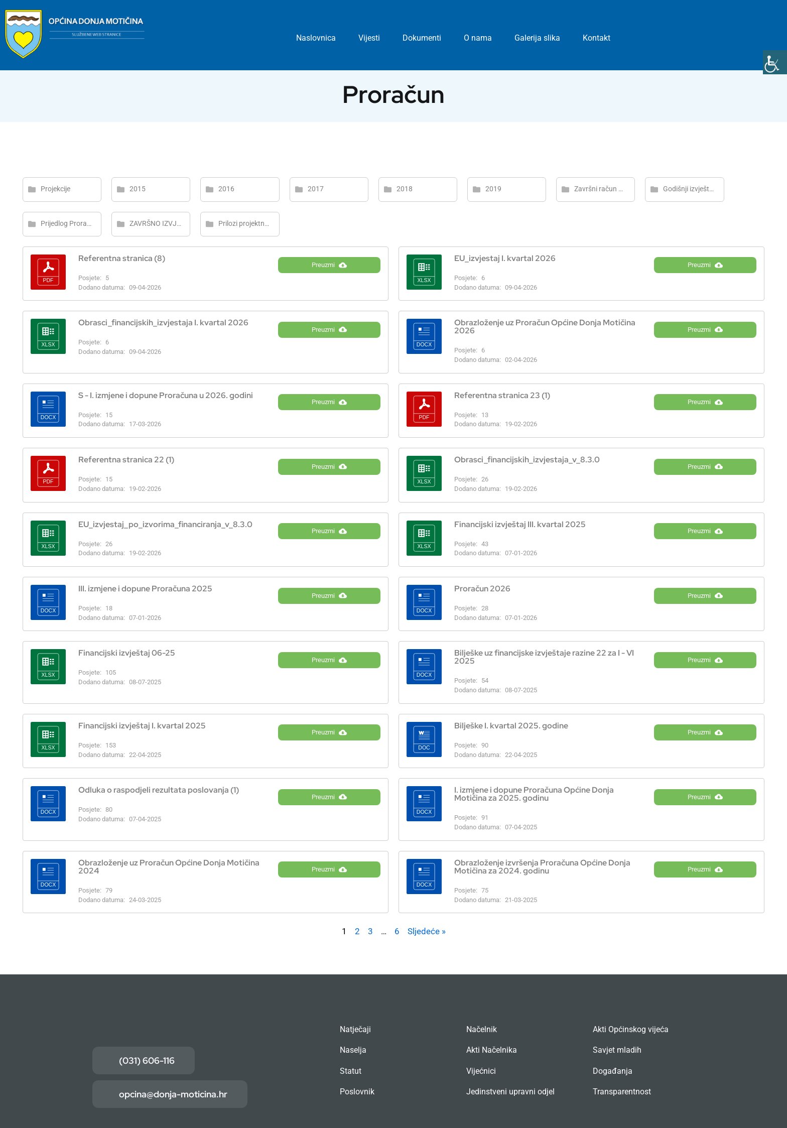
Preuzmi (329, 274)
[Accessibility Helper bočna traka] (775, 62)
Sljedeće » (427, 931)
